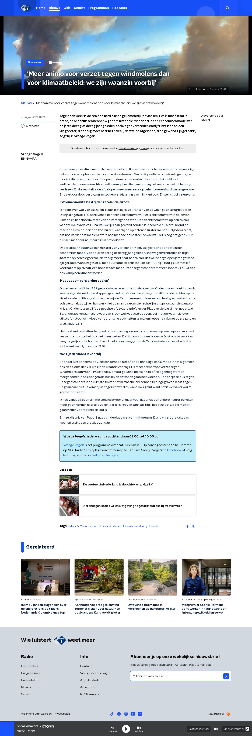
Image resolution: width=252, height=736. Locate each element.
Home (40, 8)
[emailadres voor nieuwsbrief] (180, 676)
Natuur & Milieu (77, 526)
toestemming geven (133, 148)
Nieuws (54, 8)
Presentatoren (31, 680)
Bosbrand (105, 526)
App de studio (90, 680)
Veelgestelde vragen (95, 673)
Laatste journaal (198, 728)
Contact (86, 666)
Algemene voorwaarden (36, 713)
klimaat (117, 526)
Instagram (113, 455)
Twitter (96, 455)
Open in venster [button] (236, 728)
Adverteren (88, 687)
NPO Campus (89, 694)
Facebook (174, 450)
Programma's (98, 8)
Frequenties (29, 666)
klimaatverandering (135, 526)
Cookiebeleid (216, 714)
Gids (67, 8)
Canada (153, 526)
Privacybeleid (62, 713)
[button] (113, 728)
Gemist (79, 8)
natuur (93, 526)
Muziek (26, 687)
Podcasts (119, 8)
